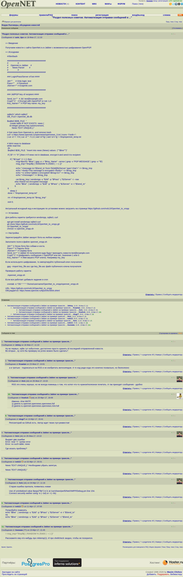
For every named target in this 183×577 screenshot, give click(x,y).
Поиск (135, 4)
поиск (74, 15)
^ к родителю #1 (147, 371)
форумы (13, 15)
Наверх (158, 355)
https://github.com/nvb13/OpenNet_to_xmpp (108, 208)
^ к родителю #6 (147, 497)
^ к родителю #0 (147, 355)
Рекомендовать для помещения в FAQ (135, 547)
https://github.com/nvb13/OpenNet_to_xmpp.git (38, 224)
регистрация (163, 1)
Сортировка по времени (168, 333)
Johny (70, 306)
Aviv (81, 310)
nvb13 (70, 318)
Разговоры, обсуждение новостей (24, 25)
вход (155, 1)
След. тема (179, 547)
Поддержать (163, 574)
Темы (163, 547)
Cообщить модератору (172, 294)
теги (141, 4)
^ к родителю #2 (147, 388)
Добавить (151, 574)
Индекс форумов (155, 547)
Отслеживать (177, 28)
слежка (166, 15)
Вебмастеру (176, 574)
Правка (158, 294)
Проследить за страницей (14, 574)
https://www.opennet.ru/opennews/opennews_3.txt (36, 134)
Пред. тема (170, 547)
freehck (82, 312)
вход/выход (138, 15)
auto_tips (19, 37)
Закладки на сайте (11, 572)
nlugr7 (76, 314)
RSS (180, 333)
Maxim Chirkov (174, 572)
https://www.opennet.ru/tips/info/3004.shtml (40, 290)
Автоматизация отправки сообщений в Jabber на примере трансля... (36, 306)
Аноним (71, 325)
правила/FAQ (46, 15)
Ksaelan (76, 308)
